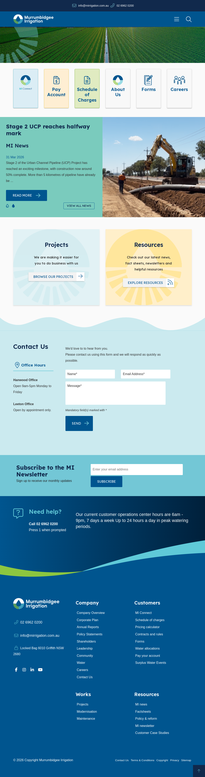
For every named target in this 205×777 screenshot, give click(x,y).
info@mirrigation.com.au (93, 5)
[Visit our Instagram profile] (24, 670)
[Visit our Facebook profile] (16, 670)
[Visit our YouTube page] (40, 670)
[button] (7, 205)
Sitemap (186, 760)
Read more (22, 195)
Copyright (162, 760)
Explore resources (145, 283)
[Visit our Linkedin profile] (32, 670)
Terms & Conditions (142, 760)
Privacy (174, 760)
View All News (79, 206)
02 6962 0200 (125, 5)
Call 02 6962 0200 (43, 524)
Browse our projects (53, 277)
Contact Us (122, 760)
